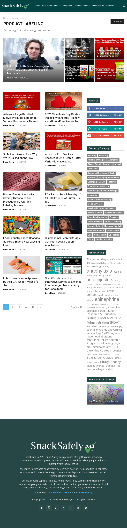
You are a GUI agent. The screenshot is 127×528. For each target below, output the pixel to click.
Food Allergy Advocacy (98, 186)
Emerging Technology (108, 177)
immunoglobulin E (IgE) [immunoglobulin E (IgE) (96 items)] (110, 326)
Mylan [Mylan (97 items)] (118, 343)
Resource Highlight (113, 226)
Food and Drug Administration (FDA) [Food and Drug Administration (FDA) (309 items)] (104, 320)
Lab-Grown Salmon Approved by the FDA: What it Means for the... (21, 281)
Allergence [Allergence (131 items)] (93, 259)
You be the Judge (104, 239)
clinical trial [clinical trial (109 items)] (99, 291)
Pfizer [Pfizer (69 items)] (95, 354)
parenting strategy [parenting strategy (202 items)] (99, 350)
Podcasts (114, 217)
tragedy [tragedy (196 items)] (116, 362)
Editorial (92, 177)
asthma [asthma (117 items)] (117, 271)
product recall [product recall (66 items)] (113, 354)
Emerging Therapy (96, 182)
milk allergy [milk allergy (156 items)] (106, 343)
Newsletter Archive (114, 213)
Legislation (93, 195)
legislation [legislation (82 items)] (115, 333)
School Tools (113, 230)
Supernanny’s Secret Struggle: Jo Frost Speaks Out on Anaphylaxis (63, 241)
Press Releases (95, 221)
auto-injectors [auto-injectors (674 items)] (100, 279)
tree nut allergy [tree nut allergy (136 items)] (95, 369)
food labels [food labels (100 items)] (92, 326)
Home (6, 18)
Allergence (113, 160)
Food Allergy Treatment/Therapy (103, 191)
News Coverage (95, 213)
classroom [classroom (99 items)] (109, 287)
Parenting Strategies (97, 217)
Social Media (100, 235)
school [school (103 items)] (118, 358)
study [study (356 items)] (104, 362)
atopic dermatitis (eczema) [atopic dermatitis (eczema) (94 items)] (99, 275)
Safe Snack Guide (96, 230)
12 (33, 307)
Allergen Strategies (96, 160)
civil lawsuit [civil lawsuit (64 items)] (97, 288)
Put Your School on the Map (104, 401)
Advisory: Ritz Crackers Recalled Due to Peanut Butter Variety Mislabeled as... (63, 158)
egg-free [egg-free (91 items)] (109, 295)
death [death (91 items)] (101, 295)
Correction (93, 169)
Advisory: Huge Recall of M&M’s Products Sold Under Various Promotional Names (20, 118)
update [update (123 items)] (109, 369)
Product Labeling (113, 221)
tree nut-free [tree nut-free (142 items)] (113, 365)
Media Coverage (95, 204)
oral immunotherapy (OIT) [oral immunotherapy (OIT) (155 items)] (102, 347)
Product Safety (95, 226)
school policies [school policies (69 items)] (93, 362)
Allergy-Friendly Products (100, 164)
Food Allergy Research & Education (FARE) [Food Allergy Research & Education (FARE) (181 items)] (101, 314)
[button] (124, 5)
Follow (118, 115)
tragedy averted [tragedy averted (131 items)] (96, 365)
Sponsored (114, 235)
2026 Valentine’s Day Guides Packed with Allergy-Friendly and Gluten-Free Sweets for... (63, 118)
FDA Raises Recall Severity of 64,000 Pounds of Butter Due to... (63, 198)
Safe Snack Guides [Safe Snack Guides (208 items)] (100, 357)
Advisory (92, 155)
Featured (112, 182)
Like (120, 108)
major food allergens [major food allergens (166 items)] (99, 336)
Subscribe (117, 135)
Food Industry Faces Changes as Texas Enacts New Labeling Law (21, 241)
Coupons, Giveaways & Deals (101, 173)
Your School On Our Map (101, 379)
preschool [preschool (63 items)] (103, 354)
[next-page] (40, 307)
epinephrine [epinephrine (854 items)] (107, 299)
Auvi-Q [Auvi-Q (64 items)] (117, 281)
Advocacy (103, 155)
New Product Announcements (101, 208)
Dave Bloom (12, 78)
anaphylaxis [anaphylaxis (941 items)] (99, 271)
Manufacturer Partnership (100, 199)
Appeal (117, 164)
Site (89, 235)
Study (90, 239)
